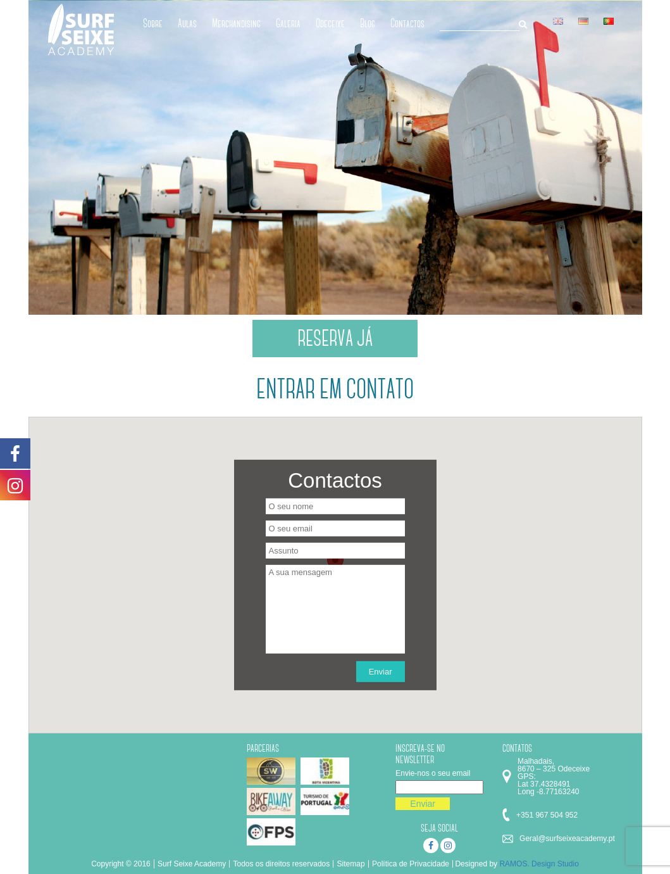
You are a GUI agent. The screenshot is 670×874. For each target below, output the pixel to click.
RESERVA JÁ (335, 338)
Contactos (407, 23)
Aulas (187, 23)
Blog (367, 23)
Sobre (153, 23)
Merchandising (236, 23)
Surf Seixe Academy (192, 863)
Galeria (288, 23)
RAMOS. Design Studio (538, 863)
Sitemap (351, 863)
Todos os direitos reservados (281, 863)
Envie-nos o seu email (432, 773)
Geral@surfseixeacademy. (564, 838)
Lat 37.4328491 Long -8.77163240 (548, 788)
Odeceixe (330, 23)
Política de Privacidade (410, 863)
